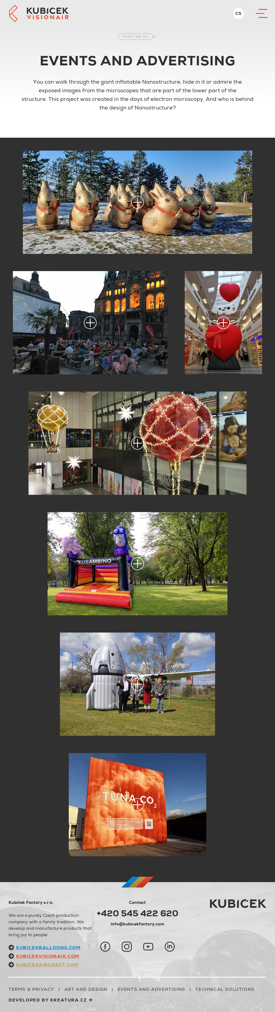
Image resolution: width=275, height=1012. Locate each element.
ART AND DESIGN (85, 989)
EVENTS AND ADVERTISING (151, 989)
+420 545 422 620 (137, 913)
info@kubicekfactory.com (137, 924)
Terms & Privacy (31, 989)
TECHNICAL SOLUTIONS (224, 989)
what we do (136, 36)
